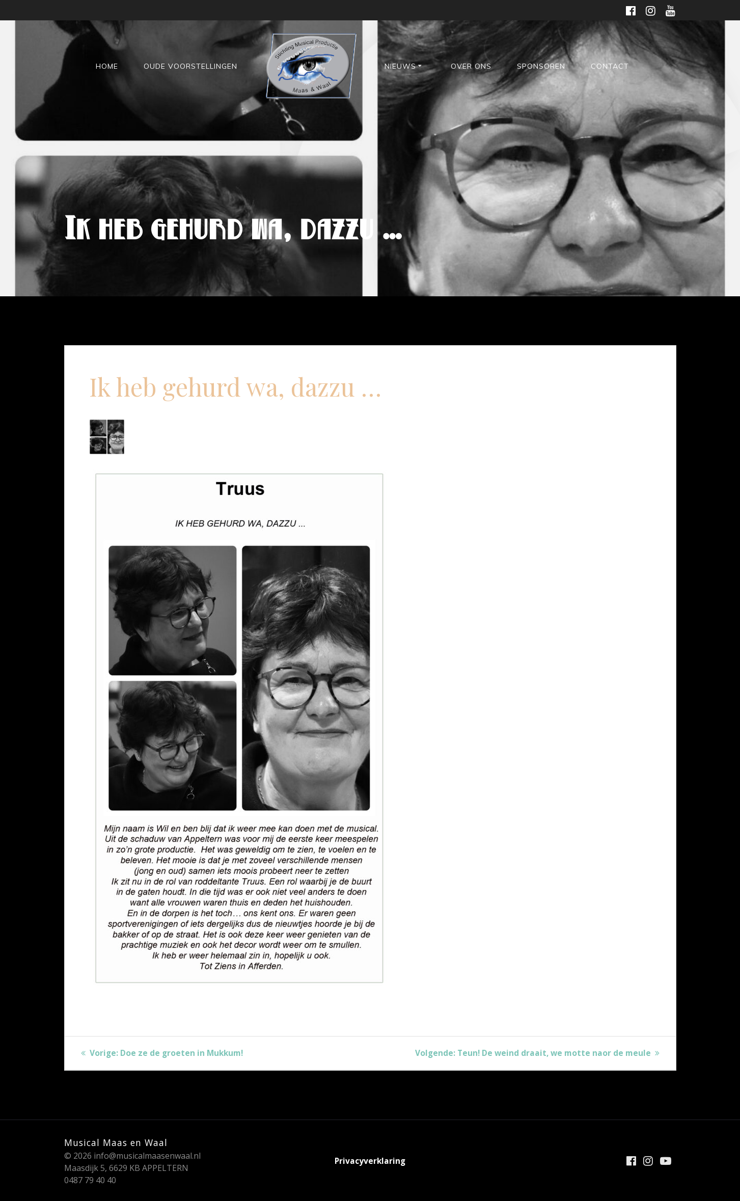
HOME (107, 66)
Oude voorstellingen (190, 66)
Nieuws (400, 66)
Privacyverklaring (370, 1160)
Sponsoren (541, 66)
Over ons (471, 66)
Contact (610, 66)
